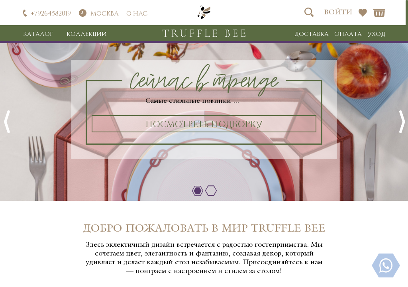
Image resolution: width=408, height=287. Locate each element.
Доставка (311, 33)
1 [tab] (197, 191)
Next (401, 122)
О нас (136, 13)
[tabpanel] (204, 115)
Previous (6, 122)
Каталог (38, 33)
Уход (376, 33)
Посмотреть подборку (204, 123)
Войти (338, 12)
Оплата (348, 33)
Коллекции (87, 33)
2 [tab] (210, 191)
